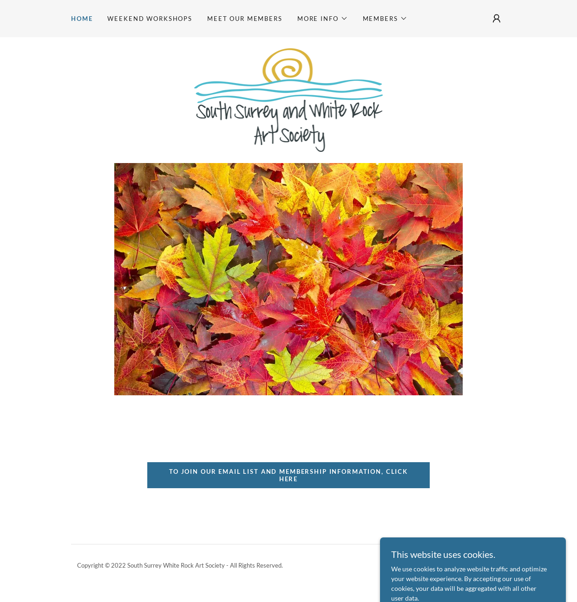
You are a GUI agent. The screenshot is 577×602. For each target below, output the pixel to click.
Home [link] (81, 18)
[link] (288, 99)
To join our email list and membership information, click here (288, 475)
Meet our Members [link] (244, 18)
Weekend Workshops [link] (149, 18)
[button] (322, 18)
